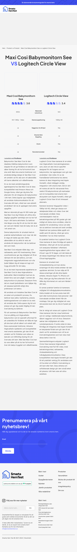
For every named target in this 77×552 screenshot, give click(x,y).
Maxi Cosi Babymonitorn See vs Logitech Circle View (38, 48)
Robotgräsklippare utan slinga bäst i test (45, 504)
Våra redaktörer (44, 492)
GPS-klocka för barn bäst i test (46, 509)
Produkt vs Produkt (13, 48)
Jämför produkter (45, 488)
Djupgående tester (45, 480)
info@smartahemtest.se (10, 529)
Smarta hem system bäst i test (45, 517)
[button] (71, 9)
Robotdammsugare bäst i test (45, 521)
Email (4, 439)
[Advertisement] (38, 29)
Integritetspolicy (64, 486)
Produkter (62, 472)
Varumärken (62, 476)
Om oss (61, 490)
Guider (41, 476)
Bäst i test (42, 472)
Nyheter (41, 484)
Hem (3, 48)
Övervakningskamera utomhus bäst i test (44, 513)
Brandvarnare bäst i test (45, 525)
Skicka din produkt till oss (66, 481)
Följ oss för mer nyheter (16, 501)
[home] (9, 9)
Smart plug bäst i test (44, 527)
